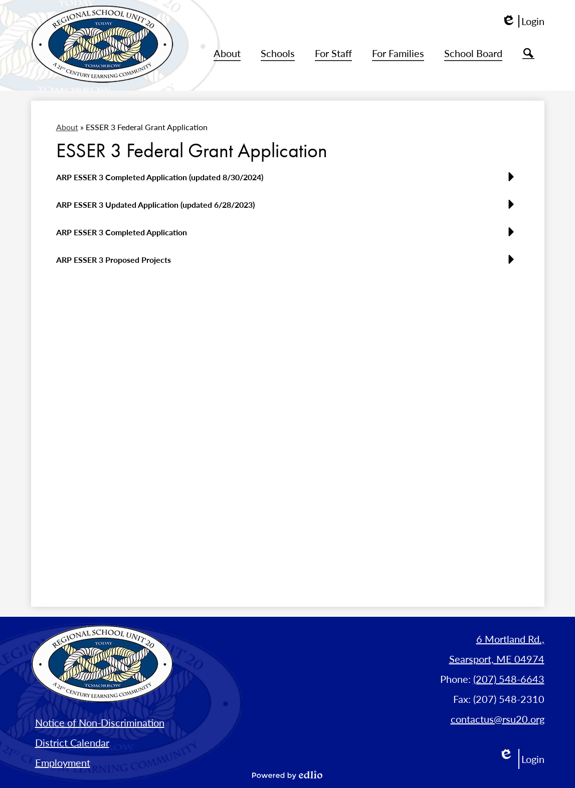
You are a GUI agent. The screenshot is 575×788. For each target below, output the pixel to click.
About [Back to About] (67, 127)
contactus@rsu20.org (497, 719)
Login (522, 21)
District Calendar (72, 742)
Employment (62, 762)
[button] (227, 53)
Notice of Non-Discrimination (99, 722)
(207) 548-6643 (508, 679)
